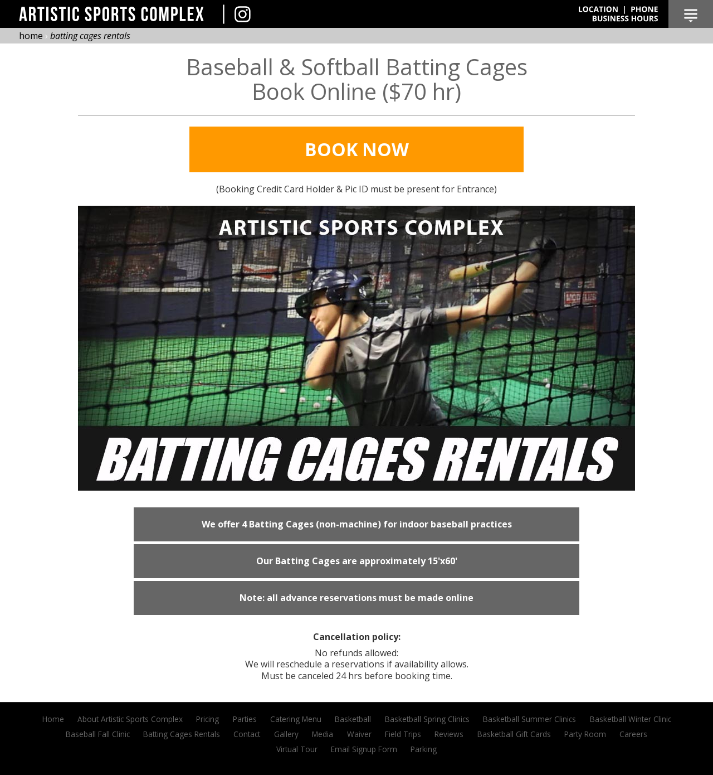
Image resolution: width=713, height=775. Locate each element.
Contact (246, 734)
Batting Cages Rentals (181, 734)
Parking (424, 749)
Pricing (207, 719)
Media (322, 734)
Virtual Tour (297, 749)
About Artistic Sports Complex (130, 719)
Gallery (286, 734)
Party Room (585, 734)
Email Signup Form (364, 749)
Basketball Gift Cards (514, 734)
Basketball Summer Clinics (529, 719)
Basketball (353, 719)
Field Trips (403, 734)
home (31, 36)
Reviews (448, 734)
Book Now (357, 149)
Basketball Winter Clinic (630, 719)
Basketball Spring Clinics (427, 719)
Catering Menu (295, 719)
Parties (245, 719)
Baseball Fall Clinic (98, 734)
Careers (633, 734)
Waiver (359, 734)
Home (53, 719)
